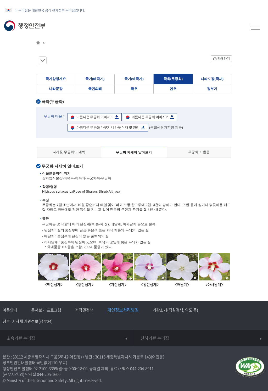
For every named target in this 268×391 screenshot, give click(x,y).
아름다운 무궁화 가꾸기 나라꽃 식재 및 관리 (107, 127)
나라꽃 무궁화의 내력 (69, 152)
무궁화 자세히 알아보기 (134, 152)
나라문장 (56, 89)
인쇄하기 (223, 58)
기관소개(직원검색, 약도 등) (175, 310)
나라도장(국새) (212, 79)
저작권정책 (84, 310)
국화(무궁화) (173, 79)
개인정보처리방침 (123, 310)
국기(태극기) (95, 79)
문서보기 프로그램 (46, 310)
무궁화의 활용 (199, 152)
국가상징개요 (56, 79)
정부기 (212, 89)
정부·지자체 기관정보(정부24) (28, 321)
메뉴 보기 (43, 60)
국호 (134, 89)
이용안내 (10, 310)
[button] (242, 27)
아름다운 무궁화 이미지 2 (150, 117)
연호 (173, 89)
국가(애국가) (134, 79)
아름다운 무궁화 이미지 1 (94, 117)
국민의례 (95, 89)
